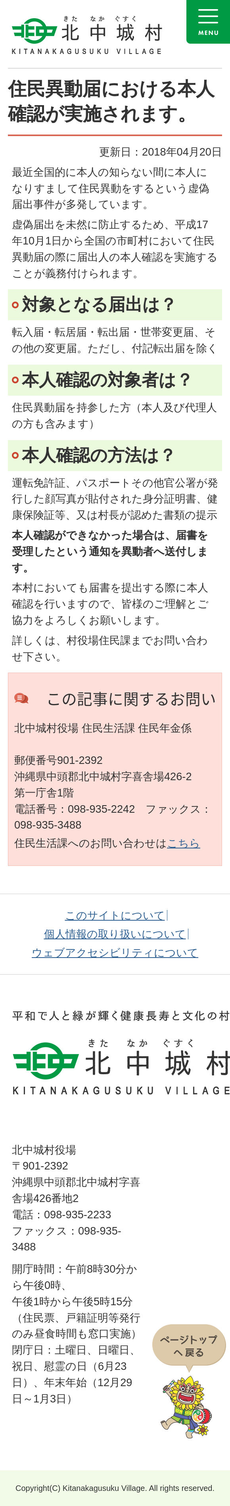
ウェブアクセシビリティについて (115, 952)
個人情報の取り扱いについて (115, 934)
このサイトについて (115, 915)
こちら (183, 843)
